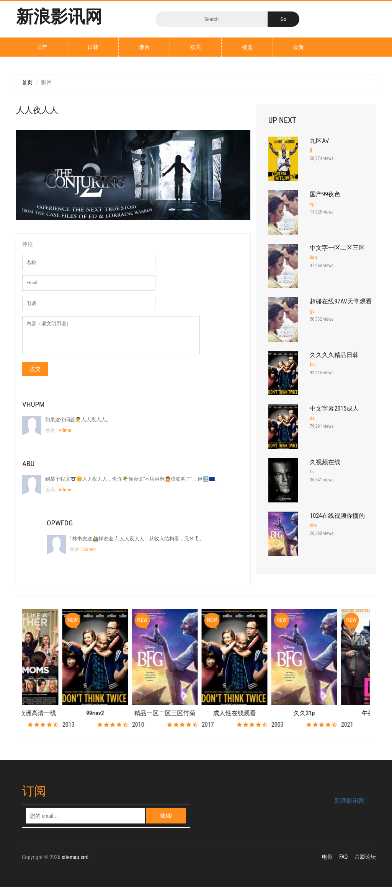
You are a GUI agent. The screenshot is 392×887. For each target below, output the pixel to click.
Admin (64, 430)
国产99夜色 (325, 194)
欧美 (195, 47)
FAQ (343, 857)
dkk (313, 525)
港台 (144, 47)
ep (312, 204)
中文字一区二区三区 (337, 247)
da (312, 418)
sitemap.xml (75, 857)
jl (311, 150)
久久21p (335, 713)
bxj (312, 364)
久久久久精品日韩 (334, 355)
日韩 (93, 47)
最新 (298, 47)
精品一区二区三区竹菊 (196, 713)
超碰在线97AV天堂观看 (340, 301)
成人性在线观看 (266, 713)
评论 (27, 244)
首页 (27, 82)
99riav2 (127, 713)
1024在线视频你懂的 (337, 515)
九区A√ (319, 140)
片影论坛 (365, 857)
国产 (41, 47)
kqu (313, 257)
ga (312, 311)
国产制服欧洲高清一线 (57, 713)
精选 (247, 47)
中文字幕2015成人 (334, 408)
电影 (327, 857)
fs (312, 471)
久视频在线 (325, 462)
